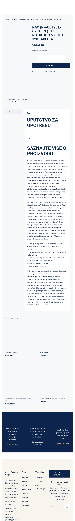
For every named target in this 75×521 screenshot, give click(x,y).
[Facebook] (10, 100)
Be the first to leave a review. (40, 50)
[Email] (16, 102)
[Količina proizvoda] (51, 58)
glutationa (39, 175)
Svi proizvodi (42, 72)
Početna (7, 19)
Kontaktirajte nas (62, 443)
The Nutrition (49, 72)
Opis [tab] (8, 111)
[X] (22, 100)
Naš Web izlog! (12, 445)
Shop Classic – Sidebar (17, 19)
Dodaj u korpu (51, 65)
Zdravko (56, 72)
